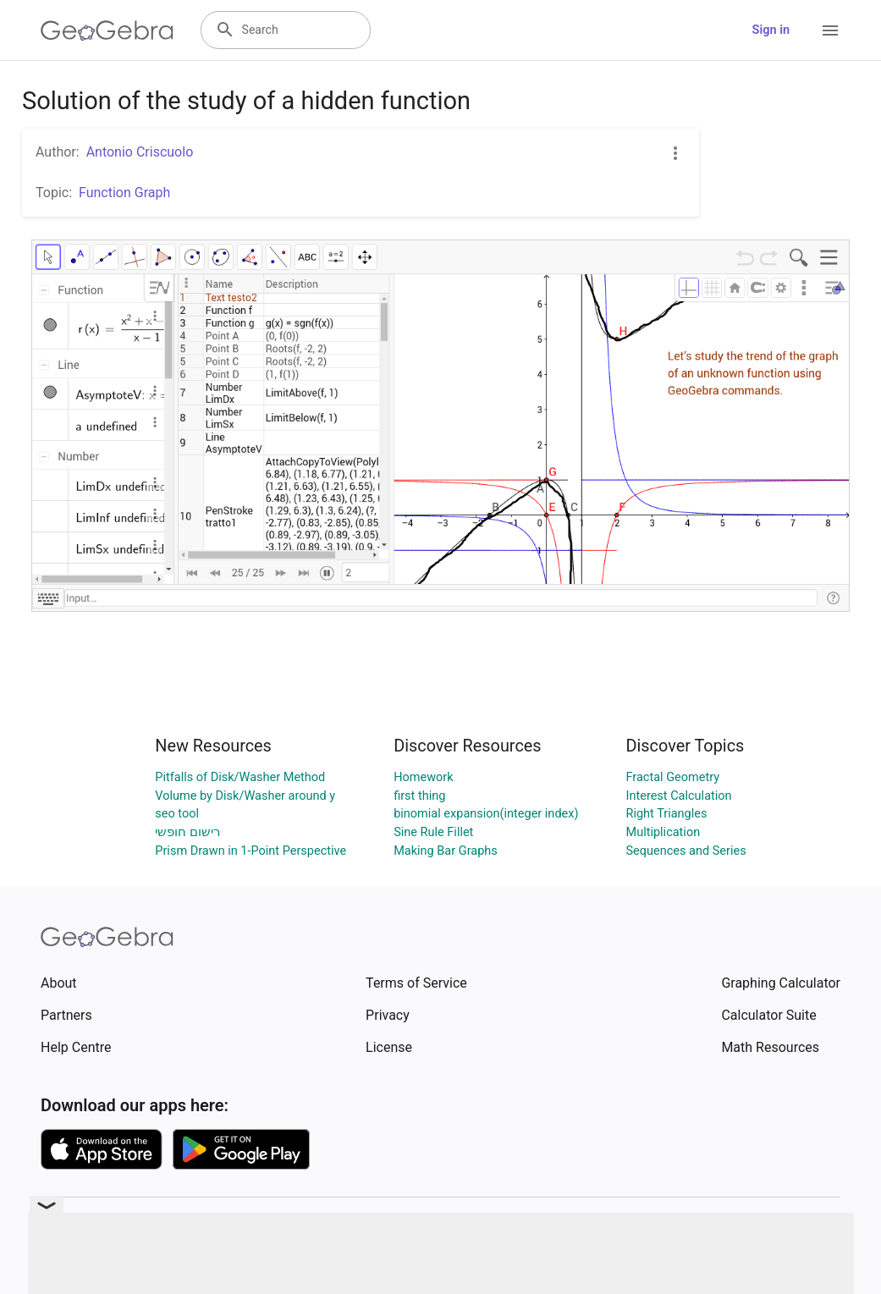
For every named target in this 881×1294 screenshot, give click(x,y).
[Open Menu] (830, 30)
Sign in (771, 30)
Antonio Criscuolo (140, 152)
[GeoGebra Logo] (107, 30)
